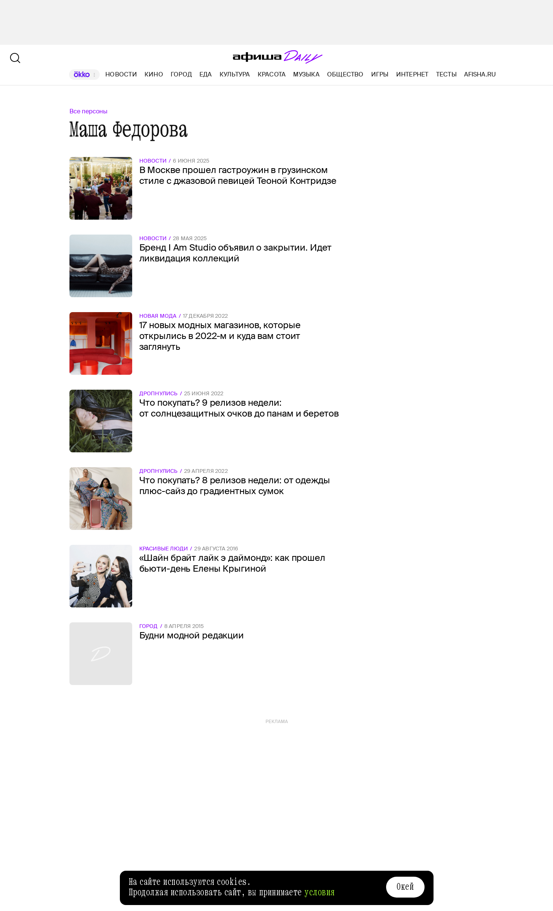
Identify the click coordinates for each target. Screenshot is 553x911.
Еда (205, 74)
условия (319, 892)
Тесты (446, 74)
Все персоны (88, 111)
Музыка (306, 74)
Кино (154, 74)
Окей (405, 886)
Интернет (412, 74)
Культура (235, 74)
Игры (380, 74)
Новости (121, 74)
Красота (272, 74)
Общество (345, 74)
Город (181, 74)
